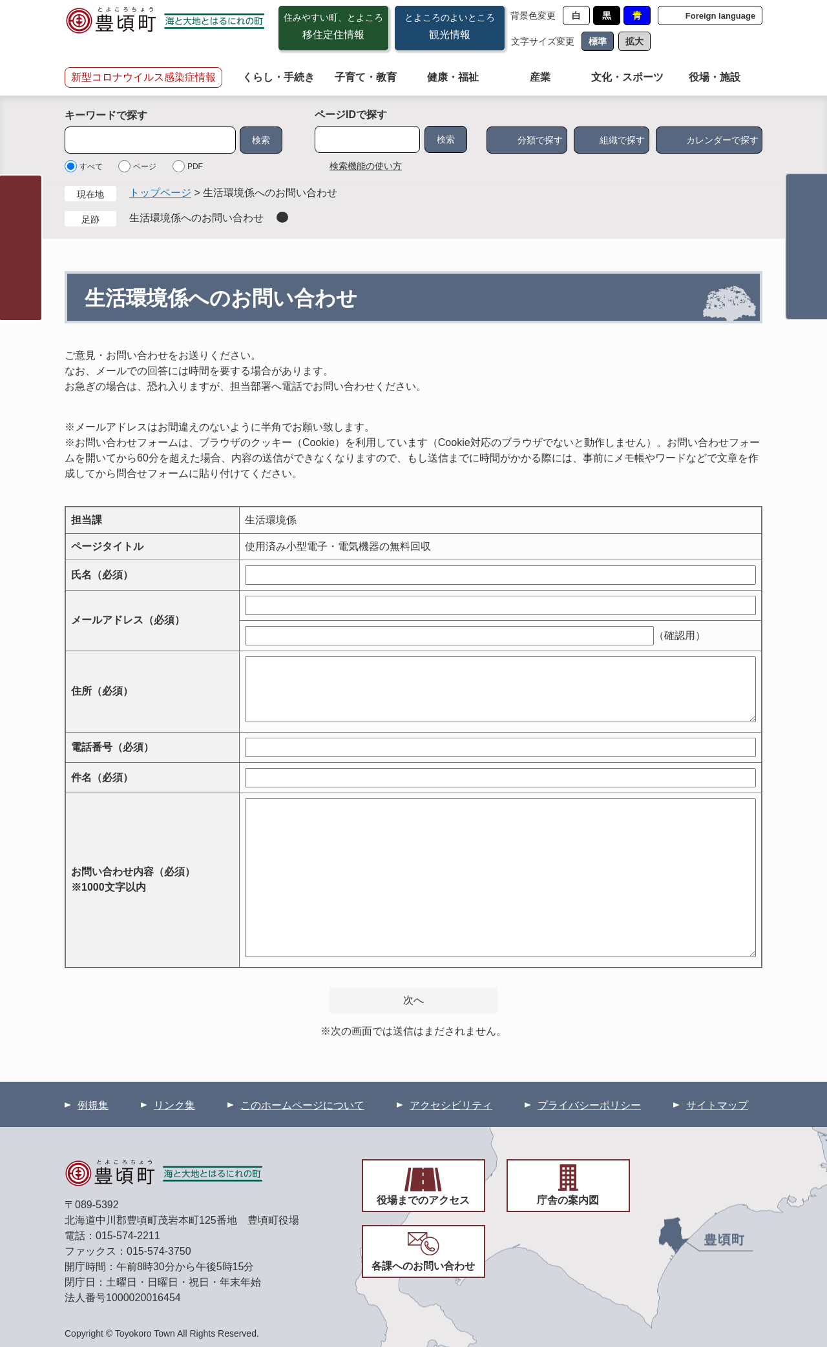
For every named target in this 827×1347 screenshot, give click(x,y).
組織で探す (622, 140)
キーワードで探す (106, 115)
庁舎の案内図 (568, 1200)
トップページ (160, 192)
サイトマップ (717, 1105)
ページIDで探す (351, 114)
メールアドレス (128, 619)
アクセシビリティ (451, 1105)
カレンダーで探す (722, 140)
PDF (195, 166)
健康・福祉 (453, 77)
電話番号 (112, 747)
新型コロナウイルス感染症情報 (143, 77)
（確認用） (680, 635)
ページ (144, 166)
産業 (540, 77)
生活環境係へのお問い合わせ (196, 217)
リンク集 (174, 1105)
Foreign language (720, 16)
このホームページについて (302, 1105)
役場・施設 (714, 77)
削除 (282, 217)
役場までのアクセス (423, 1200)
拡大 (634, 41)
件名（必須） (102, 777)
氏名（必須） (102, 574)
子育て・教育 (366, 77)
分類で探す (540, 140)
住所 (102, 690)
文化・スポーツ (627, 77)
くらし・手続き (278, 77)
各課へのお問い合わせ (423, 1266)
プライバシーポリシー (589, 1105)
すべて (91, 166)
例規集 (93, 1105)
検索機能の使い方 (366, 166)
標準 (598, 41)
